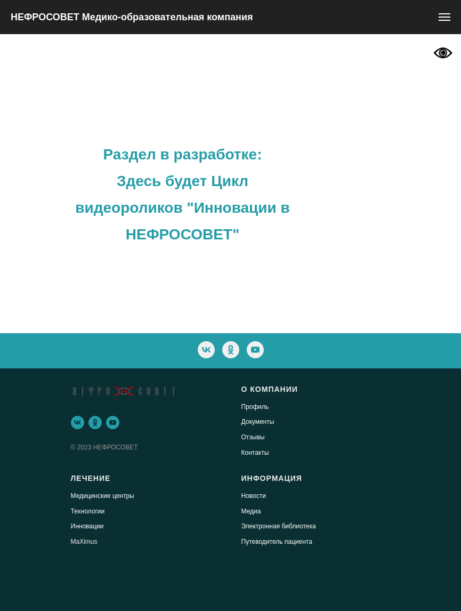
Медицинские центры (102, 496)
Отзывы (253, 437)
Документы (257, 421)
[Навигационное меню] (444, 17)
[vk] (206, 349)
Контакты (255, 452)
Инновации (87, 526)
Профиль (255, 407)
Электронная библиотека (278, 526)
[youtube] (255, 349)
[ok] (230, 349)
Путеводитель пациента (276, 541)
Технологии (88, 511)
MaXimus (84, 541)
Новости (253, 496)
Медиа (251, 511)
